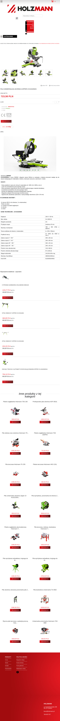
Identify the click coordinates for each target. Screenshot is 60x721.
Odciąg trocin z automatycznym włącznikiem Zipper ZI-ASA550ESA (25, 369)
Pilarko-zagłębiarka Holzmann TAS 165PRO (45, 434)
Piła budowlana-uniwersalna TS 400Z (45, 590)
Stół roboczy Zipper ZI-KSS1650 (13, 313)
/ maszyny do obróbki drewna (20, 43)
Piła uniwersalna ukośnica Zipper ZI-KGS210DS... (15, 496)
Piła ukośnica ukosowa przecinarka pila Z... (15, 590)
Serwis (6, 662)
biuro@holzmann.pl (30, 31)
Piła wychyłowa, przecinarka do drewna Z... (44, 496)
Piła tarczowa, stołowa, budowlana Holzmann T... (45, 528)
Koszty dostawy (19, 662)
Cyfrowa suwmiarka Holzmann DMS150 (15, 285)
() (55, 1)
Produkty (8, 657)
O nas (6, 659)
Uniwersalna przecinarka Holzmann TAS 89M (45, 622)
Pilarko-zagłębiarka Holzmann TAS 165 (15, 401)
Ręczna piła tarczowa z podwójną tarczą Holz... (15, 622)
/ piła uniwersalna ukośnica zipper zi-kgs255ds (49, 43)
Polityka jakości (21, 657)
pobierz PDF (44, 85)
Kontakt (7, 665)
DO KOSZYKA (15, 422)
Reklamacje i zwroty (20, 668)
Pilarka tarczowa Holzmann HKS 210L (45, 464)
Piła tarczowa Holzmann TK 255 (15, 464)
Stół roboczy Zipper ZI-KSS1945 (13, 341)
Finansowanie (8, 668)
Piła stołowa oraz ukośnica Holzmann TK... (15, 433)
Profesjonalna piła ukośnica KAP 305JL (45, 401)
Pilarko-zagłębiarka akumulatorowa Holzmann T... (15, 528)
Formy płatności (20, 665)
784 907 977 (30, 33)
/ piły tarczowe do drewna (33, 43)
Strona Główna (9, 43)
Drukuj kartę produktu (54, 85)
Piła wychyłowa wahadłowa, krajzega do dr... (15, 559)
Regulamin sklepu (20, 659)
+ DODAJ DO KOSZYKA (6, 121)
